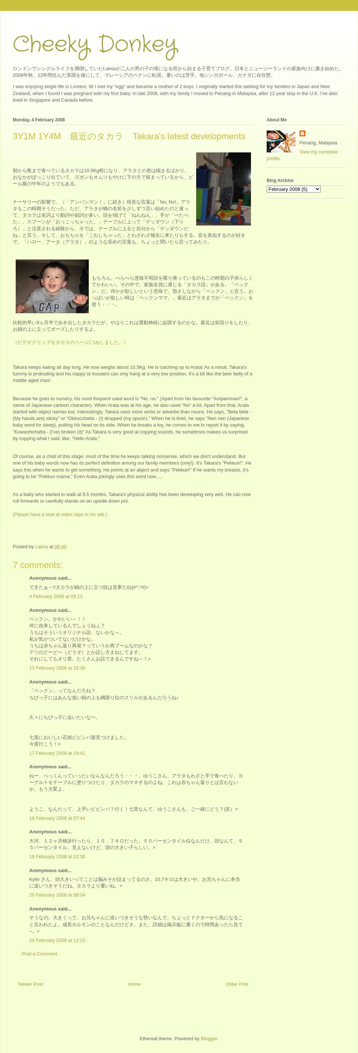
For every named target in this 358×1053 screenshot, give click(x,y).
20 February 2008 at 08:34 (57, 895)
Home (134, 984)
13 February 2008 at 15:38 (57, 668)
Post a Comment (39, 954)
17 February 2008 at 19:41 (57, 753)
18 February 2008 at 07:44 (57, 818)
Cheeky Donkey (95, 44)
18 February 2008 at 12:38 (57, 856)
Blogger (209, 1038)
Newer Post (30, 984)
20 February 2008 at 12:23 (57, 940)
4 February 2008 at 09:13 (56, 596)
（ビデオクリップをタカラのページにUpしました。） (70, 342)
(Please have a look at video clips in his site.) (60, 514)
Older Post (237, 984)
